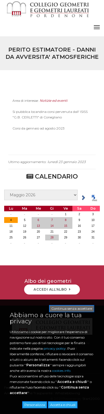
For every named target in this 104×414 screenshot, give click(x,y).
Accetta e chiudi (62, 405)
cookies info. (61, 371)
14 (52, 225)
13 (38, 225)
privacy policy (55, 348)
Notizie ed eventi (53, 105)
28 (52, 237)
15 (65, 225)
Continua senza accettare (71, 308)
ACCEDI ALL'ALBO (52, 289)
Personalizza (34, 405)
